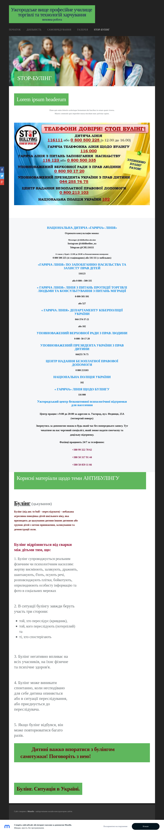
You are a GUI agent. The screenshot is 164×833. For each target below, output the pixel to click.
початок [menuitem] (15, 29)
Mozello (31, 811)
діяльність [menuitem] (34, 29)
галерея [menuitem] (82, 29)
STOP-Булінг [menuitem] (102, 29)
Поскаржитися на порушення (115, 826)
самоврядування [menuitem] (59, 29)
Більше (145, 826)
